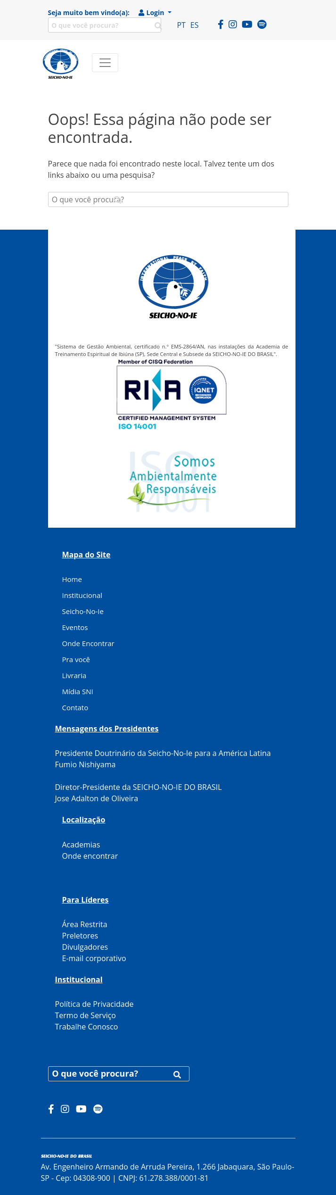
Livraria (74, 675)
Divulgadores (85, 947)
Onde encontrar (90, 856)
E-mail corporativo (94, 958)
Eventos (75, 627)
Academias (81, 844)
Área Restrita (84, 924)
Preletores (80, 935)
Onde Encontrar (88, 643)
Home (72, 579)
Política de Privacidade (94, 1004)
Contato (75, 707)
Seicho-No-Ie (83, 611)
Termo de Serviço (85, 1015)
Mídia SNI (77, 691)
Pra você (76, 659)
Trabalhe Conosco (86, 1026)
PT (181, 25)
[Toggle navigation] (105, 62)
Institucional (82, 595)
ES (194, 25)
